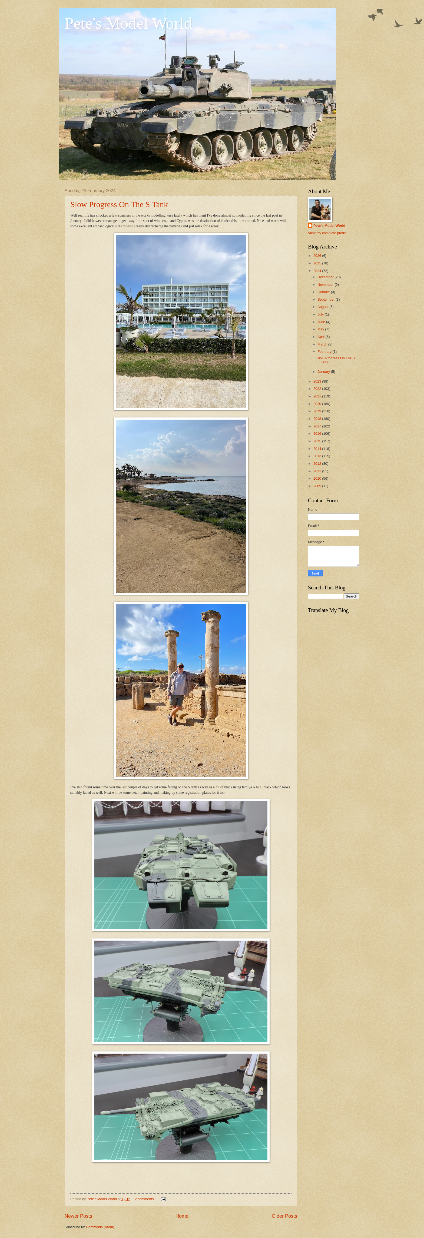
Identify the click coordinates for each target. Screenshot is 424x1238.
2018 (317, 419)
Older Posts (284, 1216)
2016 (317, 434)
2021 (317, 396)
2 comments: (145, 1199)
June (321, 322)
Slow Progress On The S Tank (119, 204)
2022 (317, 389)
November (325, 285)
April (321, 337)
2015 (317, 441)
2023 (317, 381)
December (325, 277)
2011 (317, 471)
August (323, 307)
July (320, 314)
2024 (317, 271)
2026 (317, 256)
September (326, 299)
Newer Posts (78, 1216)
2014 (317, 449)
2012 (317, 464)
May (321, 329)
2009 (317, 486)
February (324, 352)
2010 (317, 478)
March (322, 344)
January (324, 372)
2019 (317, 411)
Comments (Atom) (100, 1227)
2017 (317, 426)
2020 (317, 404)
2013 (317, 456)
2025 (317, 263)
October (324, 292)
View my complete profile (327, 233)
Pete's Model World (128, 23)
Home (181, 1216)
